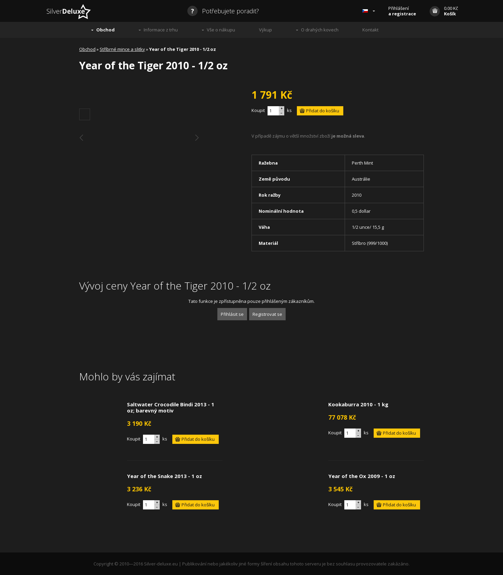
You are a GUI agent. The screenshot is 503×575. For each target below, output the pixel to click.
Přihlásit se (232, 314)
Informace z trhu (161, 30)
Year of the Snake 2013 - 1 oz (164, 476)
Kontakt (370, 30)
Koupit (258, 110)
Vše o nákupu (221, 30)
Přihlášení (402, 11)
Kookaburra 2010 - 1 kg (358, 404)
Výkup (265, 30)
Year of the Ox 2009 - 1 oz (361, 476)
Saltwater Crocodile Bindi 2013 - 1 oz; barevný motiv (170, 407)
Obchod (105, 30)
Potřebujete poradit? (223, 11)
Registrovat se (267, 314)
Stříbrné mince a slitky (122, 49)
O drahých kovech (320, 30)
